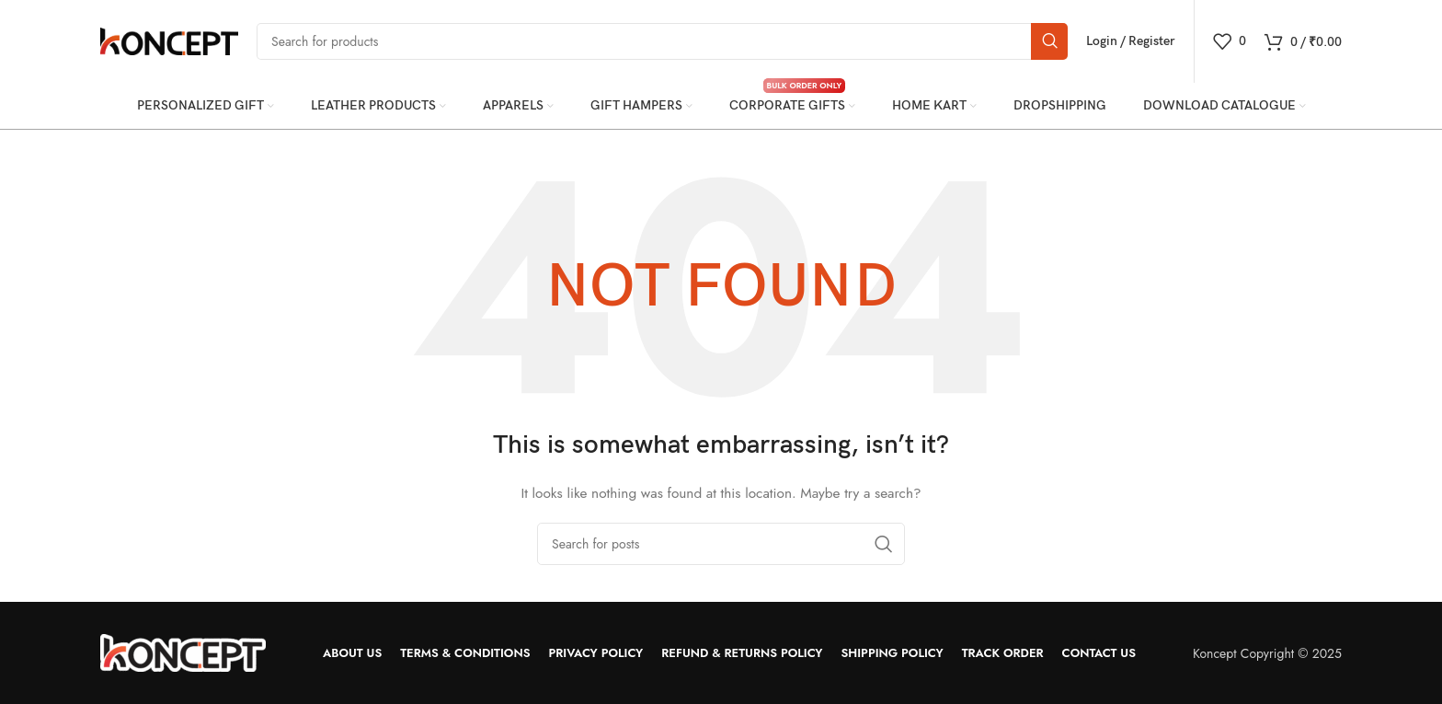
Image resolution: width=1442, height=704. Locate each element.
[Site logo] (169, 39)
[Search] (662, 41)
